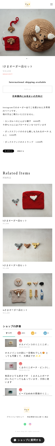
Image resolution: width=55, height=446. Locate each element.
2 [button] (28, 58)
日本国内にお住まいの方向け (27, 96)
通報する (20, 151)
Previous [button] (4, 32)
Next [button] (50, 32)
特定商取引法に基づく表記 (37, 417)
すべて (9, 333)
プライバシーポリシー (15, 417)
